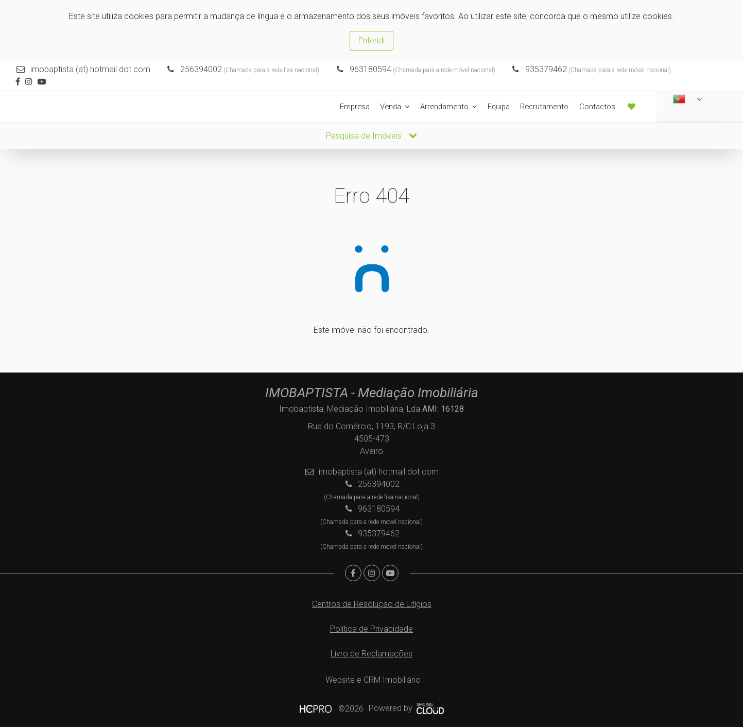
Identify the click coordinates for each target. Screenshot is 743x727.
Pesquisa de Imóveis (371, 135)
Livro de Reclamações (371, 653)
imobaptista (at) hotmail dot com (90, 69)
